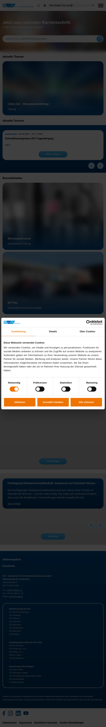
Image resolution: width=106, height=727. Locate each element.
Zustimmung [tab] (18, 331)
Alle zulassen (86, 402)
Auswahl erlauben (53, 402)
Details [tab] (53, 331)
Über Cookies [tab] (87, 331)
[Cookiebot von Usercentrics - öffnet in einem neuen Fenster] (88, 322)
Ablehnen (19, 402)
